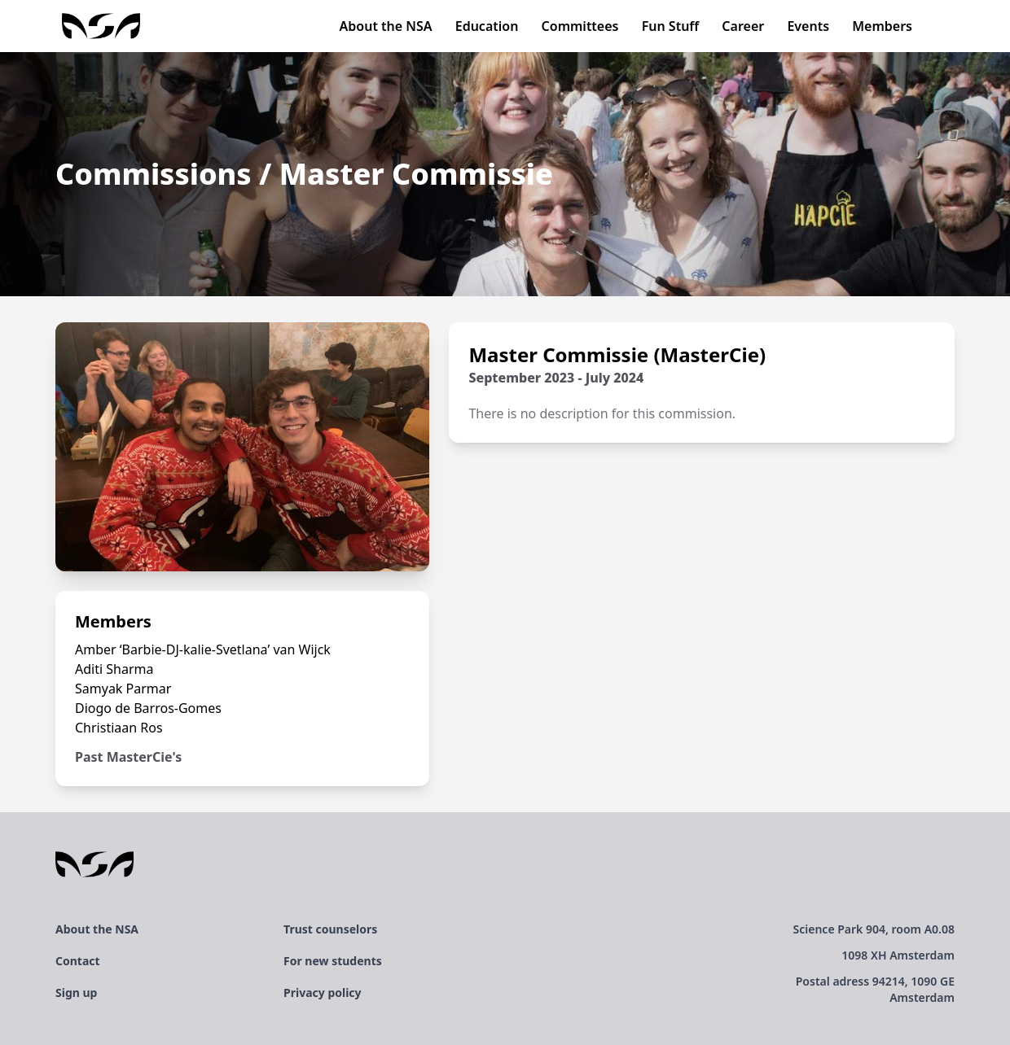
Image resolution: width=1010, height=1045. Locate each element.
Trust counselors (330, 929)
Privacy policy (322, 992)
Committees (580, 26)
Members (882, 26)
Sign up (76, 992)
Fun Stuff (671, 26)
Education (487, 26)
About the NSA (386, 26)
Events (808, 26)
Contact (77, 960)
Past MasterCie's (128, 757)
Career (743, 26)
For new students (332, 960)
